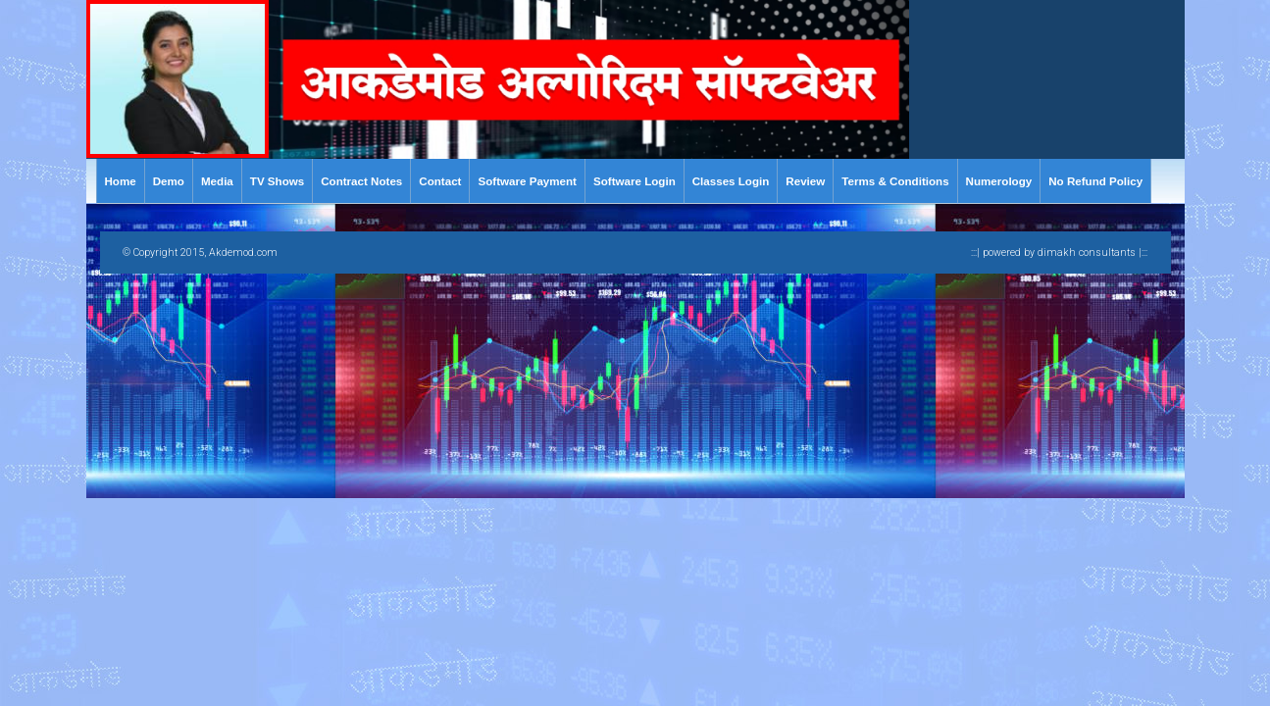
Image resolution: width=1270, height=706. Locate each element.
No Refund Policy (1095, 181)
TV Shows (277, 181)
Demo (168, 181)
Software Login (634, 181)
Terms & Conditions (894, 181)
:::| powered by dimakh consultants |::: (1059, 252)
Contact (440, 181)
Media (217, 181)
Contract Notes (361, 181)
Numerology (999, 181)
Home (120, 181)
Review (805, 181)
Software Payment (527, 181)
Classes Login (731, 181)
